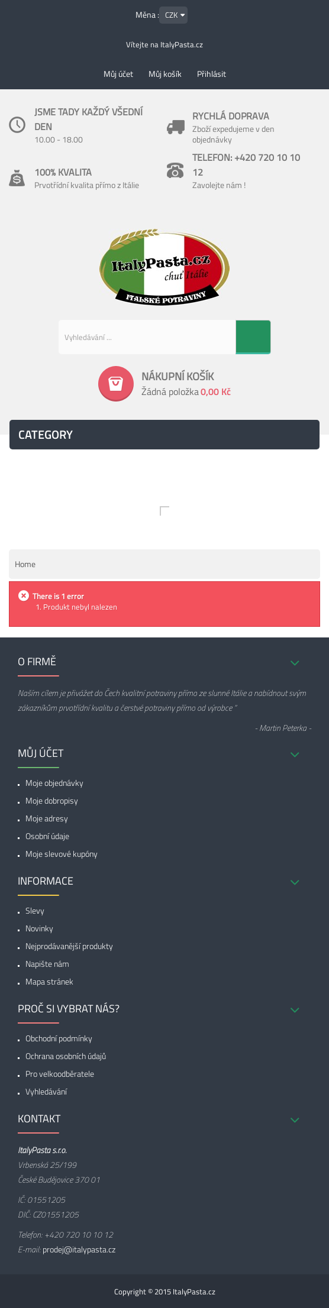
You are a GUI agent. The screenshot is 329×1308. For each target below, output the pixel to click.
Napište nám (47, 963)
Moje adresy (46, 818)
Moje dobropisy (51, 800)
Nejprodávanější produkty (69, 946)
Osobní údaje (47, 836)
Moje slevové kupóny (61, 853)
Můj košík (165, 73)
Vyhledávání (46, 1091)
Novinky (39, 928)
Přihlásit (211, 73)
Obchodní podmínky (58, 1038)
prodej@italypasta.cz (79, 1249)
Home (25, 564)
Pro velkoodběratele (59, 1073)
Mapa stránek (49, 981)
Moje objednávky (54, 782)
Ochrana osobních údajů (65, 1056)
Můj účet (118, 73)
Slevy (34, 910)
